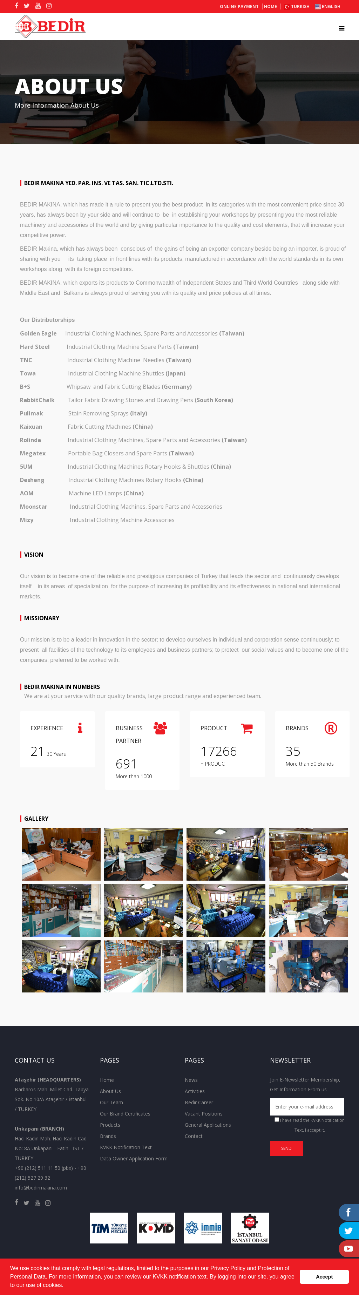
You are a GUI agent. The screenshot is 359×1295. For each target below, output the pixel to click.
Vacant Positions (204, 1113)
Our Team (111, 1102)
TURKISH (297, 7)
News (191, 1080)
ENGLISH (327, 7)
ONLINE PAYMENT (239, 6)
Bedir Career (199, 1102)
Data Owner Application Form (134, 1158)
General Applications (208, 1124)
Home (270, 6)
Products (110, 1124)
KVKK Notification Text (126, 1147)
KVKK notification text (179, 1277)
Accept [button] (324, 1277)
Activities (195, 1091)
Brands (108, 1136)
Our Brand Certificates (125, 1113)
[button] (66, 1286)
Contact (194, 1136)
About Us (110, 1091)
